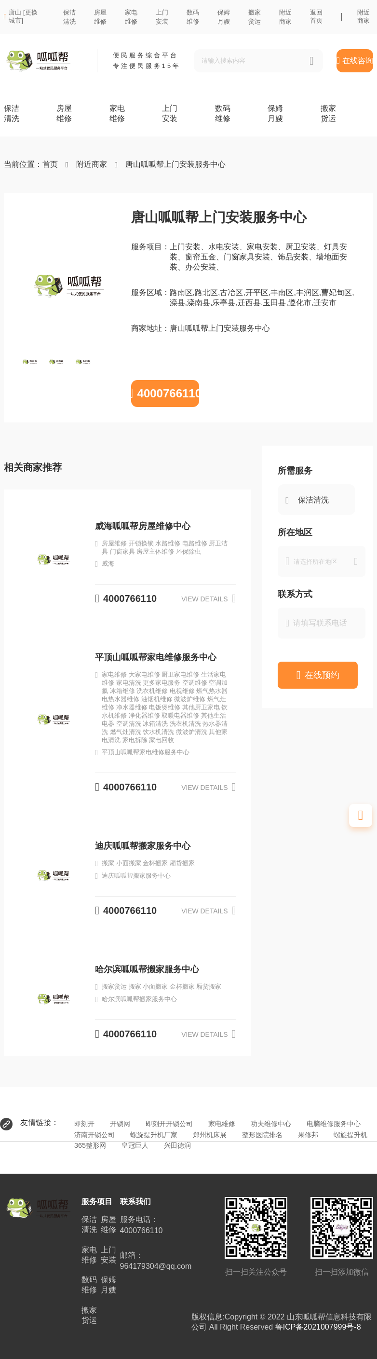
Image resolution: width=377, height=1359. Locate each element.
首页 (50, 164)
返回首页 (316, 16)
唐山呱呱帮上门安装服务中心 (175, 164)
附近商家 (363, 16)
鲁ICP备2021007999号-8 (318, 1327)
